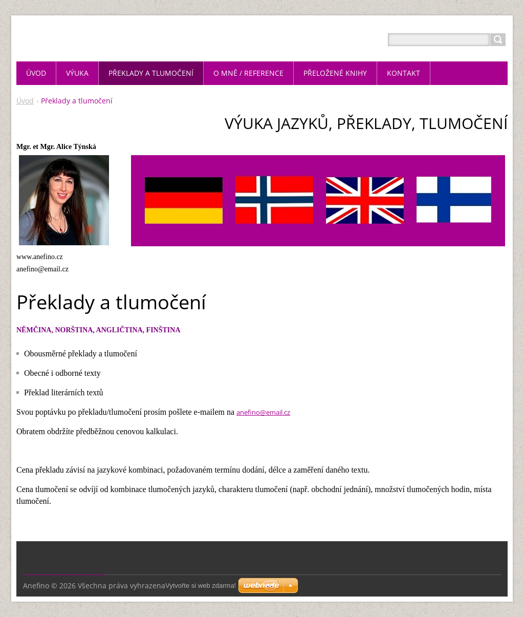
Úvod (25, 100)
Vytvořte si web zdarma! (200, 585)
